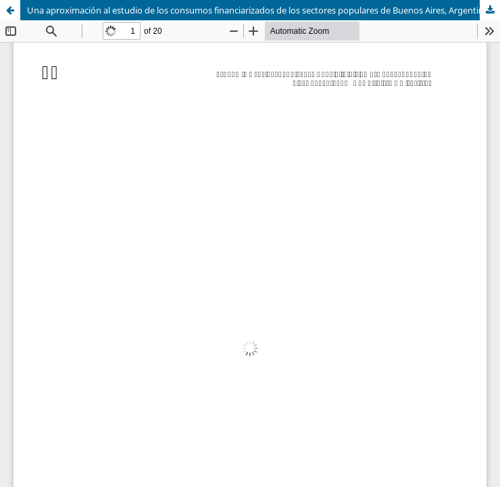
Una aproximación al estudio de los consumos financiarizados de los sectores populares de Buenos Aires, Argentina (258, 10)
